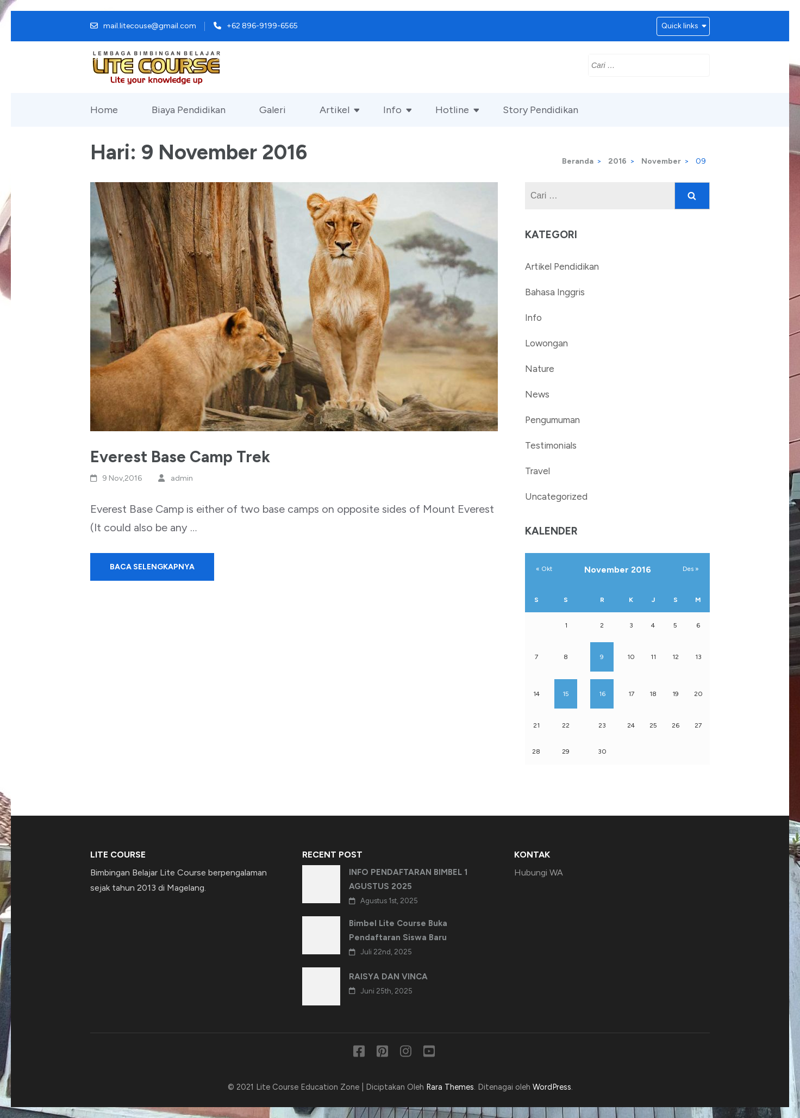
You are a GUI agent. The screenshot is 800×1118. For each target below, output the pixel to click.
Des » (691, 569)
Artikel (334, 110)
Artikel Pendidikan (562, 266)
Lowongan (546, 343)
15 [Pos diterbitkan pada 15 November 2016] (565, 694)
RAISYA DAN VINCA (388, 977)
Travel (537, 470)
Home (104, 110)
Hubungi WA (538, 872)
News (537, 394)
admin (182, 478)
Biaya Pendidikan (189, 110)
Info (392, 110)
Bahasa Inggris (555, 292)
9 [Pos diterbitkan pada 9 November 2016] (602, 657)
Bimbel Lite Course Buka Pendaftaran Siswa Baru (398, 930)
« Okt (544, 569)
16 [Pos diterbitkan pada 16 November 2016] (602, 694)
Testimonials (551, 445)
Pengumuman (552, 419)
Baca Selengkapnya (152, 567)
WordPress (552, 1087)
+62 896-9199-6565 (262, 25)
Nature (539, 368)
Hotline (452, 110)
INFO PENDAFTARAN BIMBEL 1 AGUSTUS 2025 (408, 879)
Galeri (272, 110)
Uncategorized (556, 496)
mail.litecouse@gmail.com (149, 25)
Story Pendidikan (540, 110)
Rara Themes (450, 1087)
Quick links (679, 25)
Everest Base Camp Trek (180, 456)
